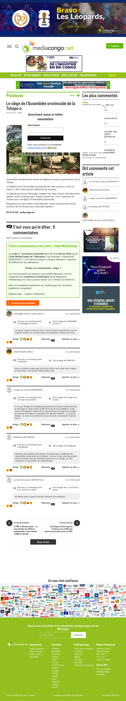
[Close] (104, 106)
